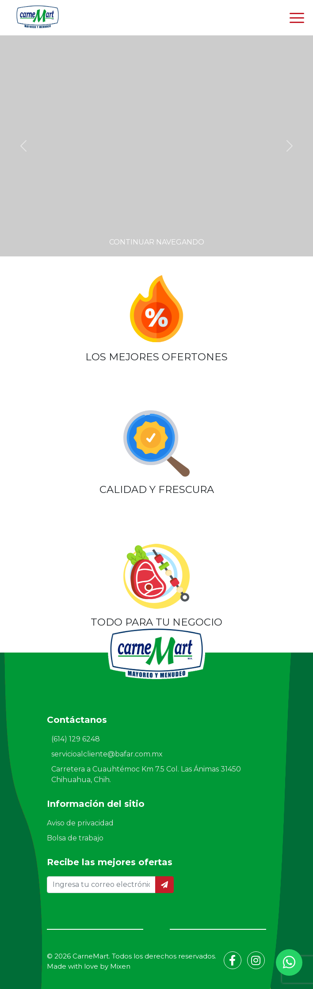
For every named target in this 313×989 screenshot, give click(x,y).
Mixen (120, 966)
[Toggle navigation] (297, 17)
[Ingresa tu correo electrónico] (101, 884)
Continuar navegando (156, 242)
